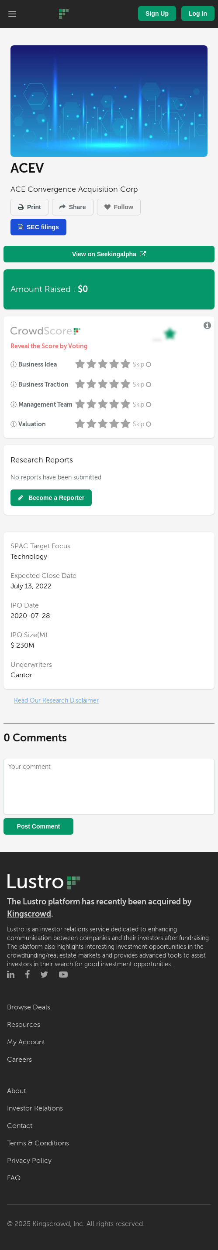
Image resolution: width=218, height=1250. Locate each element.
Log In (198, 13)
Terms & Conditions (38, 1143)
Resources (23, 1025)
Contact (19, 1126)
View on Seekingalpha (109, 254)
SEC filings (38, 227)
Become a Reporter (51, 497)
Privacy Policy (29, 1161)
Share (72, 207)
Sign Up (157, 13)
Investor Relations (35, 1108)
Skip (143, 364)
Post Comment (38, 826)
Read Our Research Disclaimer (56, 700)
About (16, 1091)
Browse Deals (28, 1007)
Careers (19, 1059)
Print (29, 207)
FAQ (14, 1178)
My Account (26, 1042)
